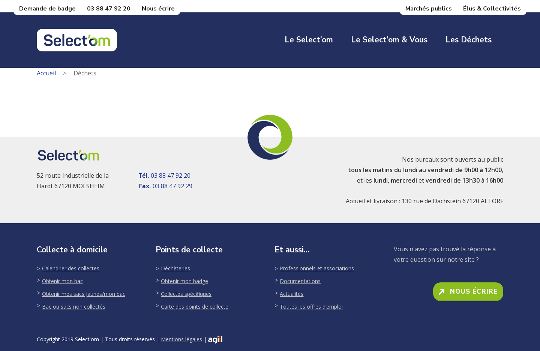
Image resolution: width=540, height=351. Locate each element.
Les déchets (469, 39)
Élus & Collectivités (492, 8)
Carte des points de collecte (194, 306)
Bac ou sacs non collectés (73, 306)
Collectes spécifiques (186, 293)
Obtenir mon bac (62, 281)
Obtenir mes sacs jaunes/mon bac (83, 293)
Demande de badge (47, 8)
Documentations (300, 281)
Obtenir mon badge (184, 281)
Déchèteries (175, 268)
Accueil (46, 73)
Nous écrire (158, 8)
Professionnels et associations (317, 268)
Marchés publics (428, 8)
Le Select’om (309, 39)
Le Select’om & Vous (389, 39)
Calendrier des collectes (70, 268)
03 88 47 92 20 (108, 8)
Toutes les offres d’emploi (311, 306)
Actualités (291, 293)
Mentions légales (181, 339)
